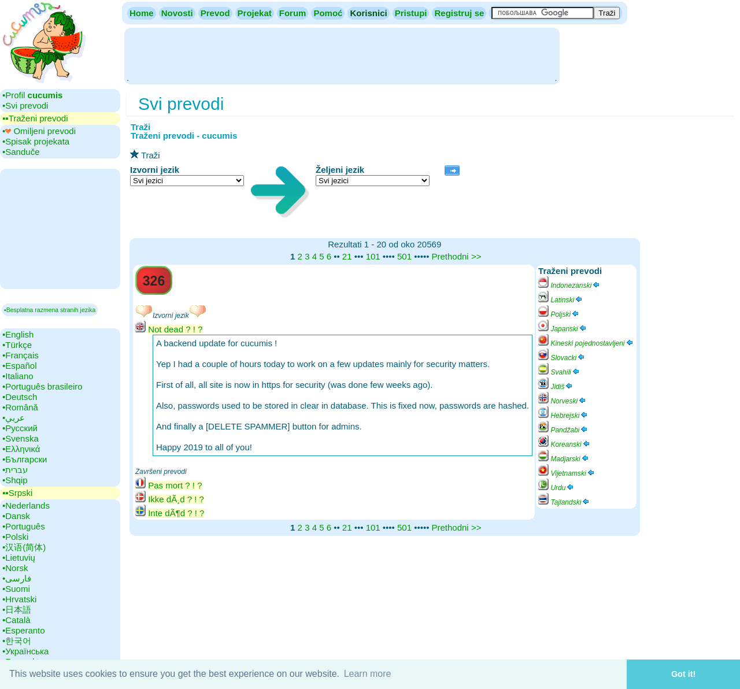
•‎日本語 (16, 609)
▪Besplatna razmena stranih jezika (49, 309)
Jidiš (556, 387)
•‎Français (20, 355)
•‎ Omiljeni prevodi (39, 131)
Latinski (560, 300)
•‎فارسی (16, 578)
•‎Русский (20, 428)
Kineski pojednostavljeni (586, 343)
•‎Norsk (15, 568)
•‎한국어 (16, 641)
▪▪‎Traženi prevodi (35, 118)
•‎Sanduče (20, 152)
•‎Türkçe (17, 345)
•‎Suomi (16, 589)
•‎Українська (25, 651)
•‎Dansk (16, 516)
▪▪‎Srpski (17, 493)
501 (404, 256)
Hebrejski (563, 416)
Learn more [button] (367, 674)
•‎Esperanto (23, 630)
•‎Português (23, 526)
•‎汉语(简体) (24, 547)
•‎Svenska (20, 438)
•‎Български (24, 459)
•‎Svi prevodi (25, 105)
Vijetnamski (566, 473)
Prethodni (449, 256)
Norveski (562, 401)
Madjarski (564, 459)
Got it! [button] (683, 674)
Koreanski (564, 444)
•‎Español (19, 366)
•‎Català (16, 620)
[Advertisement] (341, 55)
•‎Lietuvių (18, 557)
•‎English (18, 334)
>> (476, 256)
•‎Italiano (18, 376)
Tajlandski (564, 502)
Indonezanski (569, 285)
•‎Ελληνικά (21, 449)
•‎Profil (32, 95)
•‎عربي (13, 418)
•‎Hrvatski (19, 599)
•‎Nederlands (26, 505)
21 (347, 256)
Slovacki (562, 358)
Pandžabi (563, 430)
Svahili (559, 372)
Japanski (562, 329)
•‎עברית (15, 470)
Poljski (559, 314)
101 (373, 256)
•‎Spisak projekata (35, 141)
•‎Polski (15, 537)
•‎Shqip (15, 480)
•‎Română (20, 407)
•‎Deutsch (19, 397)
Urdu (556, 488)
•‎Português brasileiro (42, 386)
